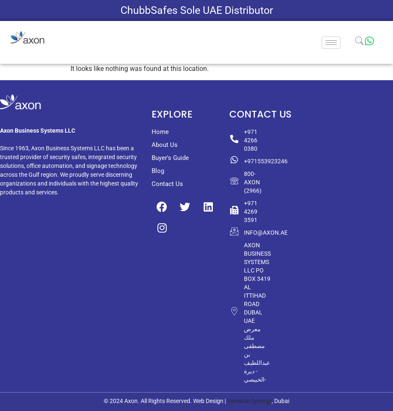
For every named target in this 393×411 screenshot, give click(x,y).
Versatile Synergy (249, 401)
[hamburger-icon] (331, 43)
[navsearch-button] (359, 42)
